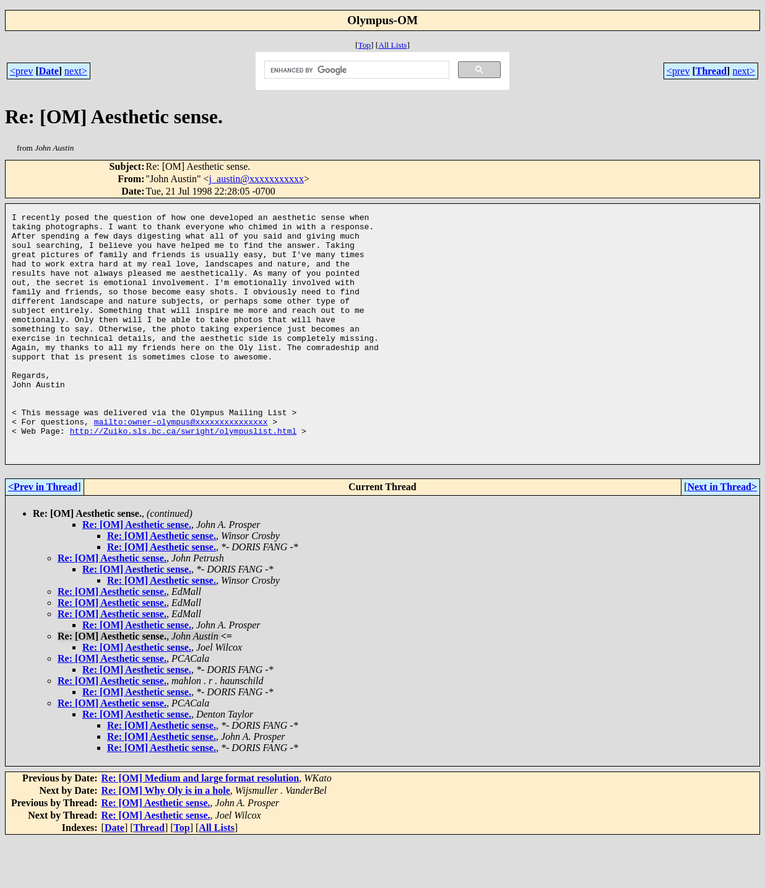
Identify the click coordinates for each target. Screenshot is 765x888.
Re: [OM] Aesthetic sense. (136, 573)
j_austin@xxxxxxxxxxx (256, 179)
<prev (21, 71)
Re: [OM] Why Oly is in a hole (166, 838)
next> (75, 71)
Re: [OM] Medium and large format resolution (201, 826)
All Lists (392, 45)
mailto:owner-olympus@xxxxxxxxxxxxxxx (181, 464)
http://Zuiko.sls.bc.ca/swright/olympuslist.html (183, 475)
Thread (711, 71)
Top (364, 45)
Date (49, 71)
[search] (355, 70)
